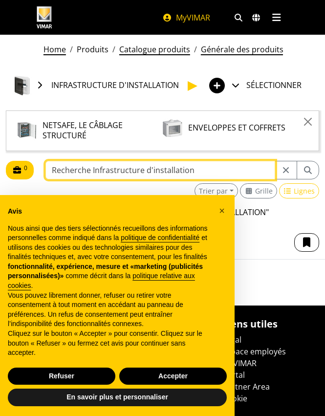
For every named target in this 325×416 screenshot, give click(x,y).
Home (54, 49)
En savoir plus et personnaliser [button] (117, 397)
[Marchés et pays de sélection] (256, 17)
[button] (306, 242)
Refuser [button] (61, 376)
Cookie (234, 398)
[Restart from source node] (286, 170)
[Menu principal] (277, 17)
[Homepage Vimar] (44, 17)
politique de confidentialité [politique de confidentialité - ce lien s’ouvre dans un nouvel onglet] (160, 237)
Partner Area (246, 386)
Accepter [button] (173, 376)
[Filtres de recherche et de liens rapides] (238, 17)
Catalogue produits (154, 49)
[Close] (308, 122)
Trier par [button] (213, 191)
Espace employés (254, 351)
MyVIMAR (186, 17)
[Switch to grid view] (258, 190)
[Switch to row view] (299, 190)
